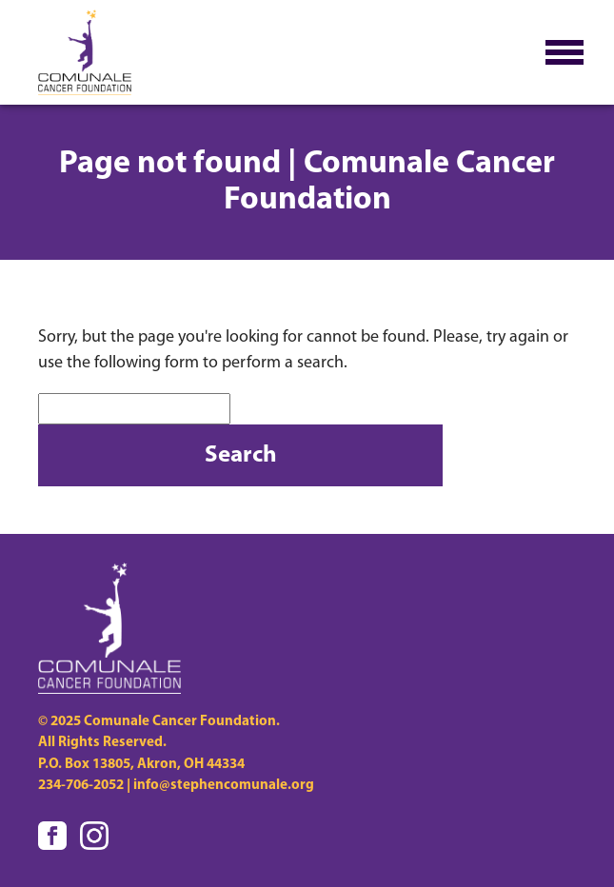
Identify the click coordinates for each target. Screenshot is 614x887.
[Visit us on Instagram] (94, 835)
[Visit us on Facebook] (52, 835)
